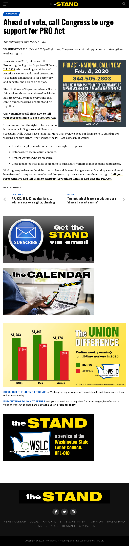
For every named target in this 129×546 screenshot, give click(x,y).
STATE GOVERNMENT (73, 521)
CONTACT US (87, 526)
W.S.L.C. (42, 526)
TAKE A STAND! (116, 521)
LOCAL (34, 521)
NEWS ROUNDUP (15, 521)
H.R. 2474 (9, 69)
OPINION (97, 521)
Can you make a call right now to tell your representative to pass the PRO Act (29, 116)
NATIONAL (49, 521)
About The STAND (63, 526)
